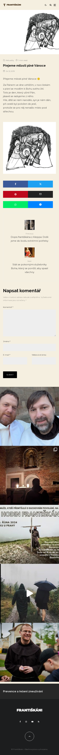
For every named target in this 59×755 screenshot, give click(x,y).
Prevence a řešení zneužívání (23, 696)
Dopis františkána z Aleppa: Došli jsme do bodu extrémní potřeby (29, 237)
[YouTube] (32, 726)
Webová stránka (39, 360)
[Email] (40, 194)
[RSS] (39, 726)
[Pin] (15, 194)
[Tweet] (40, 184)
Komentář (8, 307)
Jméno (6, 346)
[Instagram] (26, 726)
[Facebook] (20, 726)
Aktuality (10, 60)
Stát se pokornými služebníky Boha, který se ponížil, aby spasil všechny (29, 267)
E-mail (6, 360)
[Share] (15, 184)
